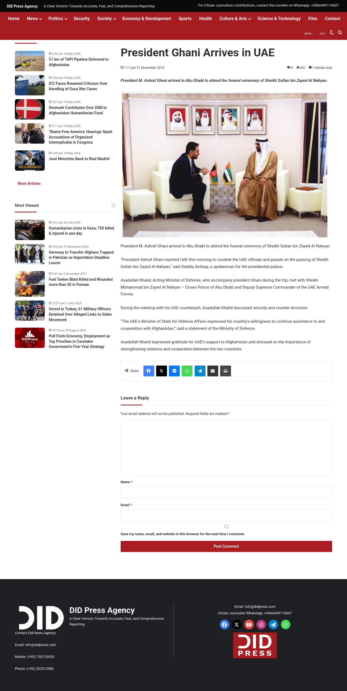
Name (127, 482)
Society (104, 18)
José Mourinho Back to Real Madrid (79, 159)
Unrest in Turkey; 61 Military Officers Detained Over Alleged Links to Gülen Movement (80, 314)
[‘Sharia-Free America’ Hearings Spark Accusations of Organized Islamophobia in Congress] (30, 133)
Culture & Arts (233, 18)
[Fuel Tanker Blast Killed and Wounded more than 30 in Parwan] (30, 284)
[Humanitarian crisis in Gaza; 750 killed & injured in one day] (30, 230)
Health (205, 18)
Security (82, 18)
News (32, 18)
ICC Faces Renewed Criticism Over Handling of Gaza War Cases (78, 86)
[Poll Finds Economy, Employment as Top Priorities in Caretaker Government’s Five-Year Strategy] (30, 338)
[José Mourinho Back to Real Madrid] (30, 160)
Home (14, 18)
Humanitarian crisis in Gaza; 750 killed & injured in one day (81, 231)
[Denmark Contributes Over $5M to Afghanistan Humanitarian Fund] (30, 109)
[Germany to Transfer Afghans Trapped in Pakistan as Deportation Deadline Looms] (30, 254)
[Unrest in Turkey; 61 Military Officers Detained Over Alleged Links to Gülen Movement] (30, 311)
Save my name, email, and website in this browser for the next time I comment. (183, 534)
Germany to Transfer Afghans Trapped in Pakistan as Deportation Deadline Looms (81, 257)
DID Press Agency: (22, 6)
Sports (185, 18)
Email (126, 505)
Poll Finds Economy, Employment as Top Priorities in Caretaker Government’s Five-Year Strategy (79, 341)
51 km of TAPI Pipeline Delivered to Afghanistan (79, 62)
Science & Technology (279, 18)
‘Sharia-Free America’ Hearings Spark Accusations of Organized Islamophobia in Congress (81, 137)
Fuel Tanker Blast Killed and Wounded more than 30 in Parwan (81, 282)
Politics (56, 18)
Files (312, 18)
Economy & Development (147, 18)
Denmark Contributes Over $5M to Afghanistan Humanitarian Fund (78, 110)
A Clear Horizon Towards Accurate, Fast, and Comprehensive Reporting (99, 6)
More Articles (29, 183)
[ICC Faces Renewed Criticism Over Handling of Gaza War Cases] (30, 85)
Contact (332, 18)
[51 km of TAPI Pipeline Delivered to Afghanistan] (30, 61)
